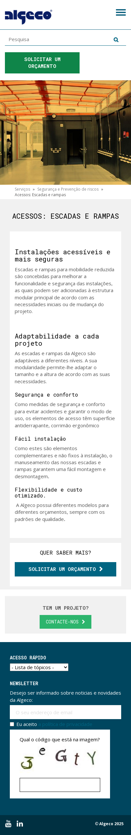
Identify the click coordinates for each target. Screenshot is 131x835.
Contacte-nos (62, 622)
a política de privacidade (65, 724)
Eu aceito (51, 724)
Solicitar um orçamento (44, 62)
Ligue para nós (104, 64)
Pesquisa (114, 39)
